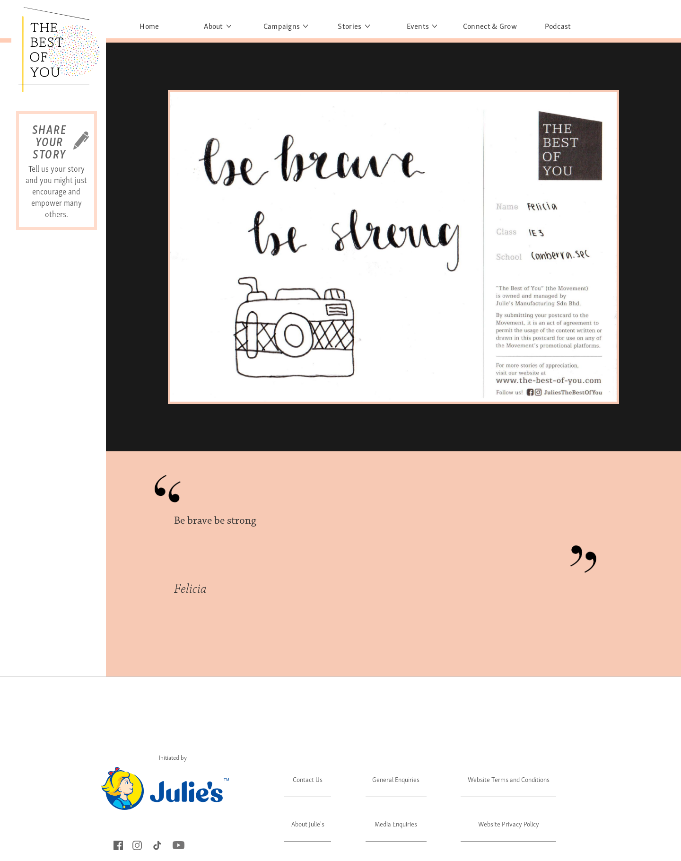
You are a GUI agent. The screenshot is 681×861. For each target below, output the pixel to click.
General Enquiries (395, 778)
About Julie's (307, 823)
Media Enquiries (396, 823)
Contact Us (308, 778)
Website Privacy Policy (508, 823)
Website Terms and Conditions (509, 778)
